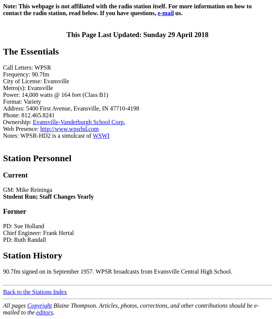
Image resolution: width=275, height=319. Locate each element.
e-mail (166, 13)
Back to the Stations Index (35, 292)
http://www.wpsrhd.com (69, 129)
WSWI (101, 135)
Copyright (39, 305)
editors (44, 312)
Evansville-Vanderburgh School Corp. (79, 122)
